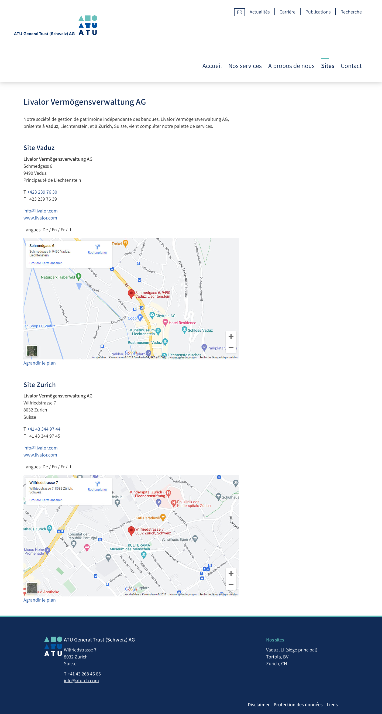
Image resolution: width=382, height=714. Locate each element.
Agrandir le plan (71, 339)
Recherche (351, 12)
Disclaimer (287, 691)
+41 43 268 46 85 (64, 657)
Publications (318, 12)
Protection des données (327, 691)
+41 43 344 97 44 (75, 405)
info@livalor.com (72, 187)
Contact (351, 31)
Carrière (287, 12)
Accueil (212, 31)
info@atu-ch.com (61, 664)
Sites (327, 31)
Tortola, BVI (313, 640)
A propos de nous (291, 31)
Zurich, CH (311, 647)
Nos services (245, 31)
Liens (362, 691)
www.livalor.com (71, 194)
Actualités (260, 12)
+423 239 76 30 (73, 168)
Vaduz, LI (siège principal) (326, 634)
